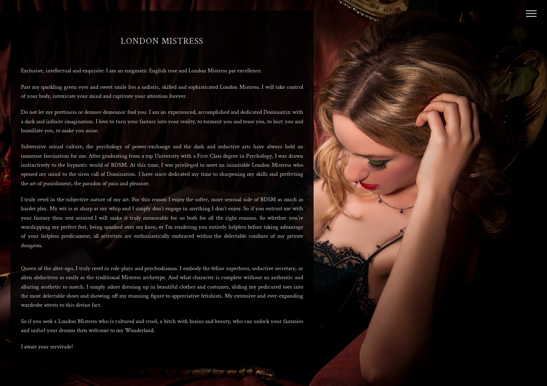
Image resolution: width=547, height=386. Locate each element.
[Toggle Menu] (531, 13)
